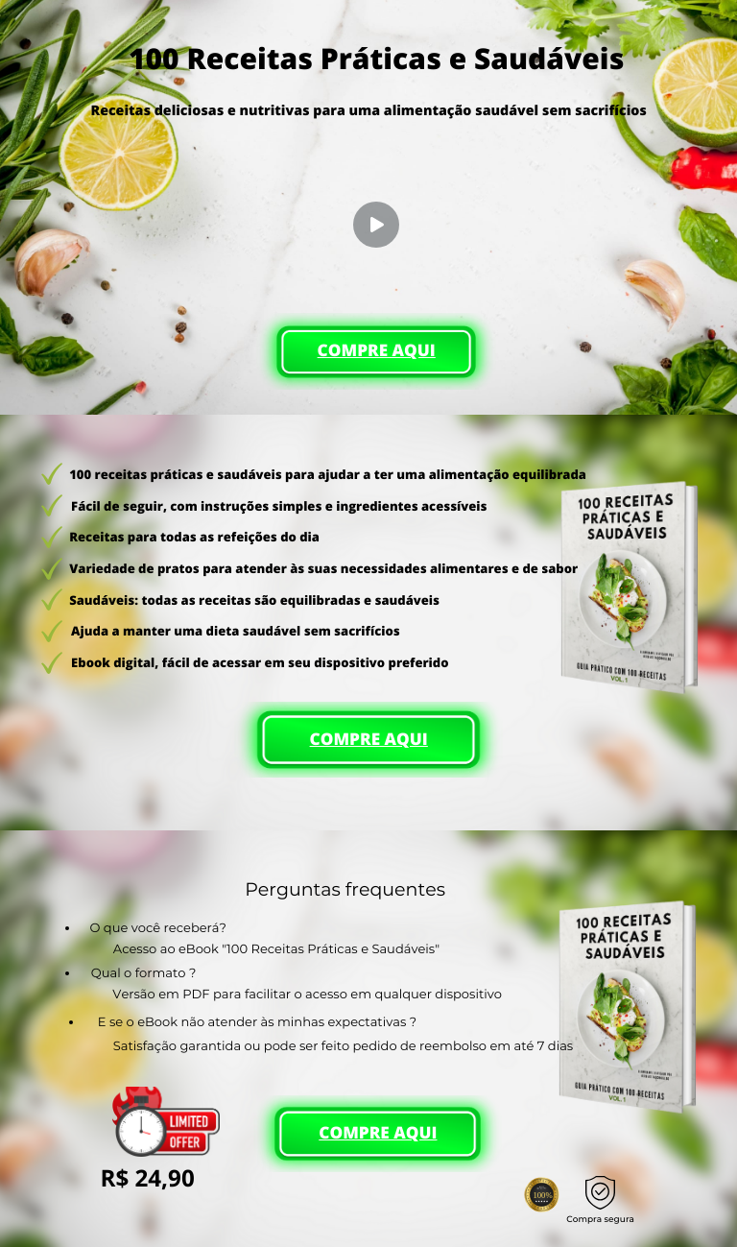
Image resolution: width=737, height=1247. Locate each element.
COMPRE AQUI (377, 351)
